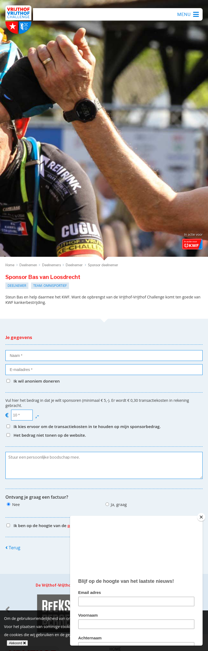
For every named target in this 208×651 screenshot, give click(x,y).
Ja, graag (119, 504)
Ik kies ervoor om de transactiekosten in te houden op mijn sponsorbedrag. (87, 426)
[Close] (201, 517)
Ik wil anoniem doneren (37, 381)
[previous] (7, 609)
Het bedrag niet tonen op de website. (50, 435)
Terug (12, 548)
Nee (16, 504)
